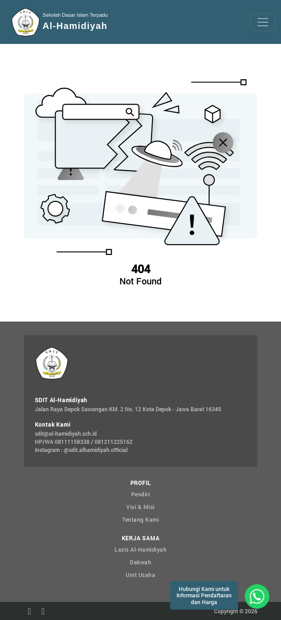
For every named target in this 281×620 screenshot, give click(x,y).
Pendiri (140, 494)
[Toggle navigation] (263, 22)
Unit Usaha (140, 574)
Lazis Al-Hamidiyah (140, 549)
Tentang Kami (140, 519)
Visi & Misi (140, 506)
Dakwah (140, 562)
